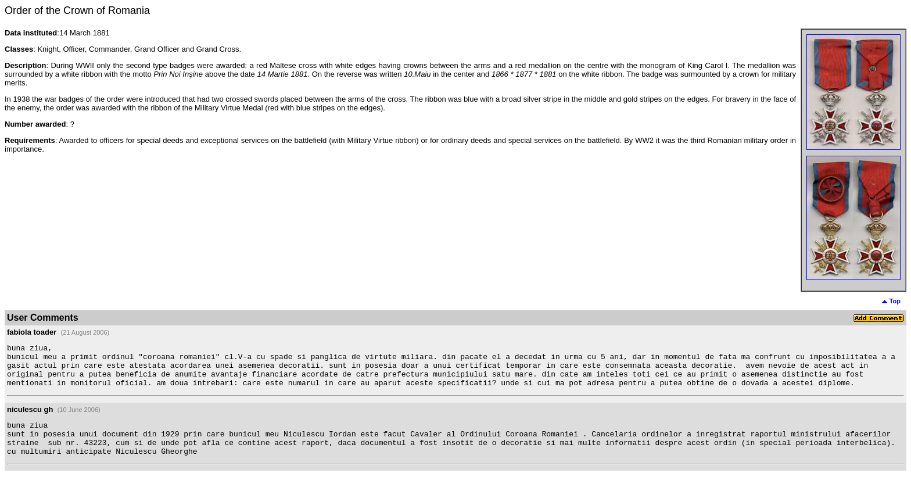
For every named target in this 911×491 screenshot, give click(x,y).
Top (891, 301)
